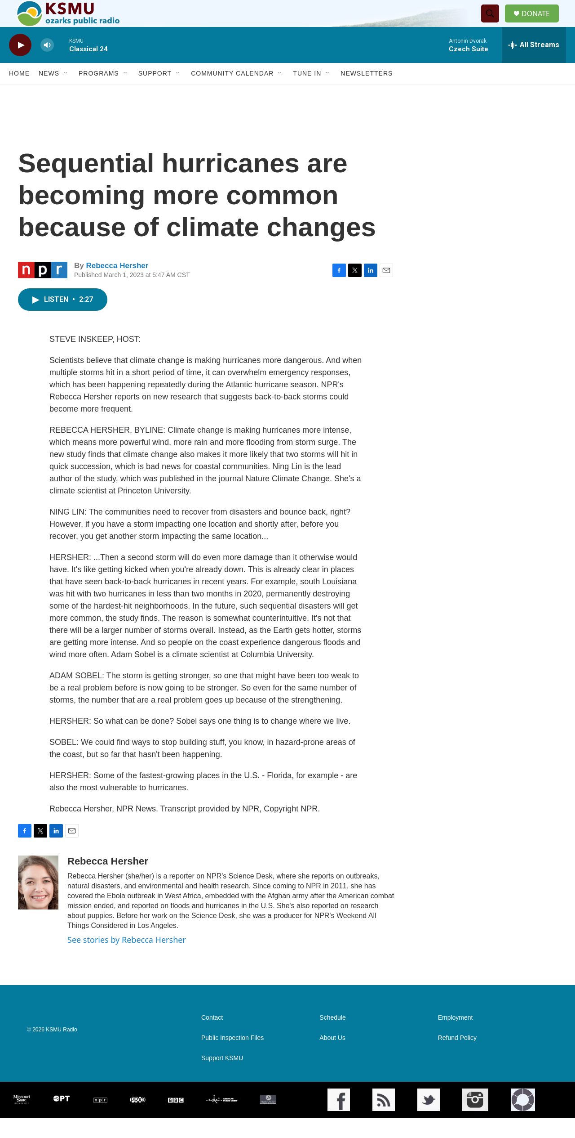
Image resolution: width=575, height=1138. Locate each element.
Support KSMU (222, 1078)
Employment (455, 1038)
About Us (332, 1058)
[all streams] (534, 65)
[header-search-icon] (494, 24)
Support (155, 93)
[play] (20, 65)
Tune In (307, 93)
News (49, 93)
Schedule (332, 1038)
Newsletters (367, 93)
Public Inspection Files (232, 1058)
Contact (212, 1038)
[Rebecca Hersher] (38, 903)
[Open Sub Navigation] (66, 93)
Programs (99, 93)
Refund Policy (457, 1058)
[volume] (47, 65)
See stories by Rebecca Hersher (126, 959)
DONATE (541, 23)
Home (19, 93)
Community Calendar (232, 93)
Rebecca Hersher (117, 286)
